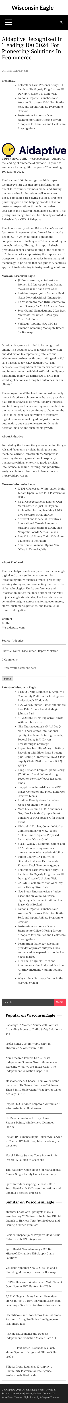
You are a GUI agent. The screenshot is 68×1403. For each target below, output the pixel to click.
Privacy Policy (33, 1393)
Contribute (18, 1393)
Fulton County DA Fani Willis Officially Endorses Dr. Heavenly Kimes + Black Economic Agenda (38, 861)
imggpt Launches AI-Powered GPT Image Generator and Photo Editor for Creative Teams (41, 792)
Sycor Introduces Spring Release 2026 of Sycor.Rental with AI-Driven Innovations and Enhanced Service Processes (33, 1188)
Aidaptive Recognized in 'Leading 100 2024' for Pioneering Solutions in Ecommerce (32, 48)
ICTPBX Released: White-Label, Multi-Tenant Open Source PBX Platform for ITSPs (42, 493)
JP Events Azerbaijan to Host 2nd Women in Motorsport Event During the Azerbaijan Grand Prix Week (40, 285)
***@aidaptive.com (13, 628)
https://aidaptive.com (15, 476)
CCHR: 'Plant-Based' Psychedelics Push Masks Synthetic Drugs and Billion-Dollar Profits (31, 1352)
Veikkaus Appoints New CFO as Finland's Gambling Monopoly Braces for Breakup (41, 328)
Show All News (11, 651)
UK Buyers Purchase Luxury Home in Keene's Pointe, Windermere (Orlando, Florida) (30, 1123)
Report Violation (48, 651)
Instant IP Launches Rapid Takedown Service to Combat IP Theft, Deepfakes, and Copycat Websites (34, 1141)
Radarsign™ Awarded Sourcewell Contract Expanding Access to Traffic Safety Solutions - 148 (34, 1029)
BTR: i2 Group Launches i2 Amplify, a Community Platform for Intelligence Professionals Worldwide (41, 696)
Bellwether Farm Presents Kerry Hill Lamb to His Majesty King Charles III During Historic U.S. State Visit (41, 89)
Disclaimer (29, 651)
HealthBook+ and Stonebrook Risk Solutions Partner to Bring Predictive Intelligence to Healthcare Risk (33, 1319)
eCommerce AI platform (31, 163)
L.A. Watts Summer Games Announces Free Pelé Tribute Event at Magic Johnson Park (42, 709)
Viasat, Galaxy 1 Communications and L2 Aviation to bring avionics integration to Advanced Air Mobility (41, 848)
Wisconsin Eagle (33, 7)
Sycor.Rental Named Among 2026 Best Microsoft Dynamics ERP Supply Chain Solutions (41, 315)
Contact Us (49, 1393)
